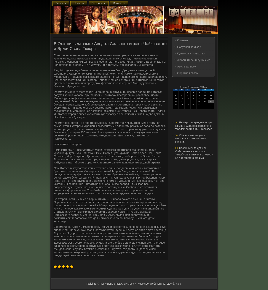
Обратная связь (187, 73)
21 (182, 101)
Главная (61, 3)
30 (193, 104)
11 (205, 95)
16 (193, 98)
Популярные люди (189, 46)
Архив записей (186, 66)
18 (205, 98)
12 (211, 95)
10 (199, 95)
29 (187, 104)
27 (176, 104)
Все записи (98, 3)
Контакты (119, 3)
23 (193, 101)
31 (199, 104)
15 (187, 98)
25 (205, 101)
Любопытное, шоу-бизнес (193, 60)
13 (176, 98)
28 (182, 104)
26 (211, 101)
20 (176, 101)
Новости (79, 3)
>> (177, 122)
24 (199, 101)
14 (182, 98)
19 (211, 98)
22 (187, 101)
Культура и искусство (191, 53)
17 (199, 98)
